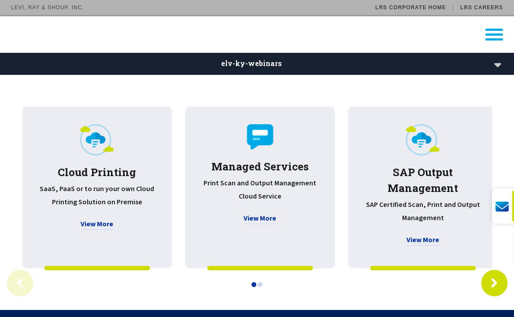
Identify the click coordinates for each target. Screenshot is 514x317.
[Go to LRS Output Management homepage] (262, 34)
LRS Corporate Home (410, 7)
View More (97, 224)
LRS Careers (481, 7)
